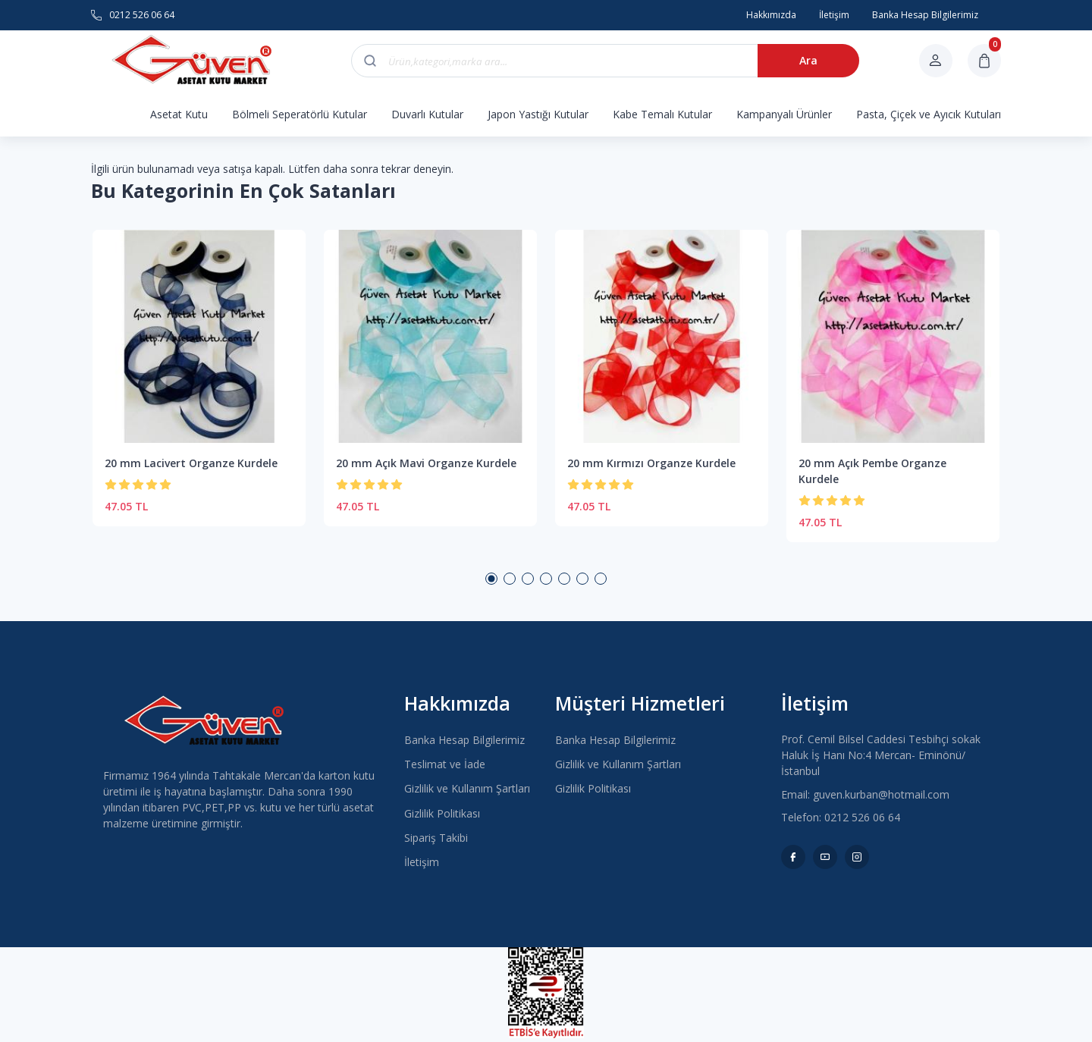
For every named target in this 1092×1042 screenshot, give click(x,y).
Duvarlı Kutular (427, 114)
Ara (808, 60)
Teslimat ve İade (444, 764)
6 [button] (582, 579)
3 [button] (528, 579)
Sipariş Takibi (436, 837)
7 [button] (601, 579)
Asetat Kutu (179, 114)
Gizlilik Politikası (442, 813)
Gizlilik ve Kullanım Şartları (467, 788)
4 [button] (546, 579)
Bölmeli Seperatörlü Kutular (299, 114)
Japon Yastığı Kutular (538, 114)
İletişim (421, 862)
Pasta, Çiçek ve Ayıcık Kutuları (928, 114)
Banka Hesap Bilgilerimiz (464, 740)
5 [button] (564, 579)
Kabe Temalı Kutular (662, 114)
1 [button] (491, 579)
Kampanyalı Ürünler (784, 114)
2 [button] (510, 579)
